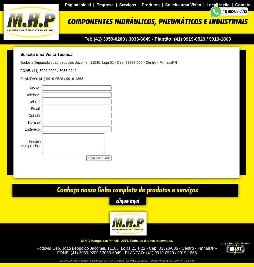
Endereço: (32, 129)
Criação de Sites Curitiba (74, 264)
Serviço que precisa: (31, 146)
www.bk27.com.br (184, 264)
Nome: (35, 88)
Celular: (34, 102)
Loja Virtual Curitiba (136, 264)
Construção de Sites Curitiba (106, 264)
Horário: (34, 122)
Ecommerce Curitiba (160, 264)
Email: (36, 109)
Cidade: (34, 116)
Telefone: (33, 95)
